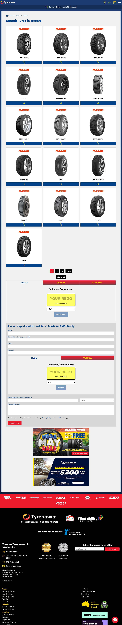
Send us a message (13, 566)
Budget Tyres (85, 594)
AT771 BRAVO (61, 58)
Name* (10, 330)
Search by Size (7, 594)
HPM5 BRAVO (24, 139)
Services (5, 612)
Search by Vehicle (8, 591)
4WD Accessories (8, 615)
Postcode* (11, 350)
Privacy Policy (46, 418)
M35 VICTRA (24, 179)
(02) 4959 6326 (12, 562)
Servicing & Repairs (9, 622)
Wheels (5, 604)
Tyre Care (5, 599)
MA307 (61, 220)
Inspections (6, 620)
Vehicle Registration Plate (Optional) (20, 397)
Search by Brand (8, 597)
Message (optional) (14, 404)
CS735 (24, 98)
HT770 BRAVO (98, 139)
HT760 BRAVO (61, 139)
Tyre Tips (5, 602)
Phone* (19, 337)
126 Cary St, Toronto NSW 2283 (16, 557)
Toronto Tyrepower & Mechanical (61, 7)
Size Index (84, 589)
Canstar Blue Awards (88, 591)
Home (9, 16)
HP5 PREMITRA (61, 98)
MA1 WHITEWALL (98, 179)
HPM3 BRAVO (98, 98)
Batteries (5, 617)
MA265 (24, 220)
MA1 (61, 179)
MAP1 (24, 261)
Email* (10, 343)
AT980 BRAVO (98, 58)
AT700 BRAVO (24, 58)
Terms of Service (60, 418)
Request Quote (15, 423)
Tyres (4, 589)
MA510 (98, 220)
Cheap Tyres (85, 596)
